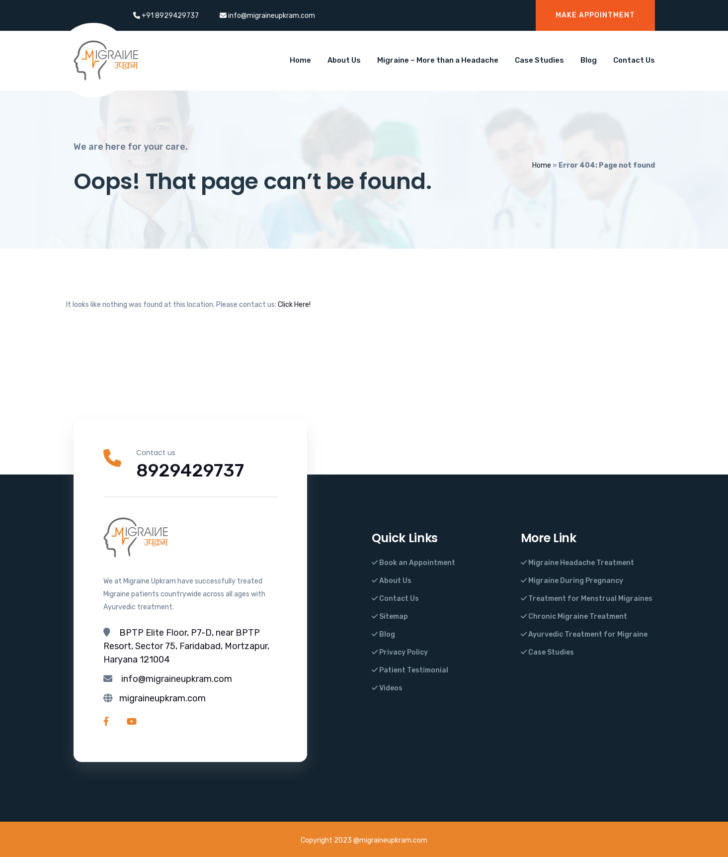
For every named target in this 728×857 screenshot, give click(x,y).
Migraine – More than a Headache (437, 60)
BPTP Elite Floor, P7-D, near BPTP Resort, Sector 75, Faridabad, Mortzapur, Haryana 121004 (186, 646)
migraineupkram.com (162, 698)
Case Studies (539, 60)
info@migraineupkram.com (176, 678)
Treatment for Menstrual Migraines (586, 598)
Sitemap (390, 616)
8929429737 (190, 470)
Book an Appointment (413, 563)
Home (300, 60)
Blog (588, 60)
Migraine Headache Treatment (577, 563)
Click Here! (294, 304)
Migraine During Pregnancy (572, 580)
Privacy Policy (400, 652)
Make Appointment (595, 15)
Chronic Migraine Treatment (574, 616)
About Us (344, 60)
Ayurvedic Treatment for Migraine (584, 634)
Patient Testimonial (410, 670)
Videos (387, 688)
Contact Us (634, 60)
